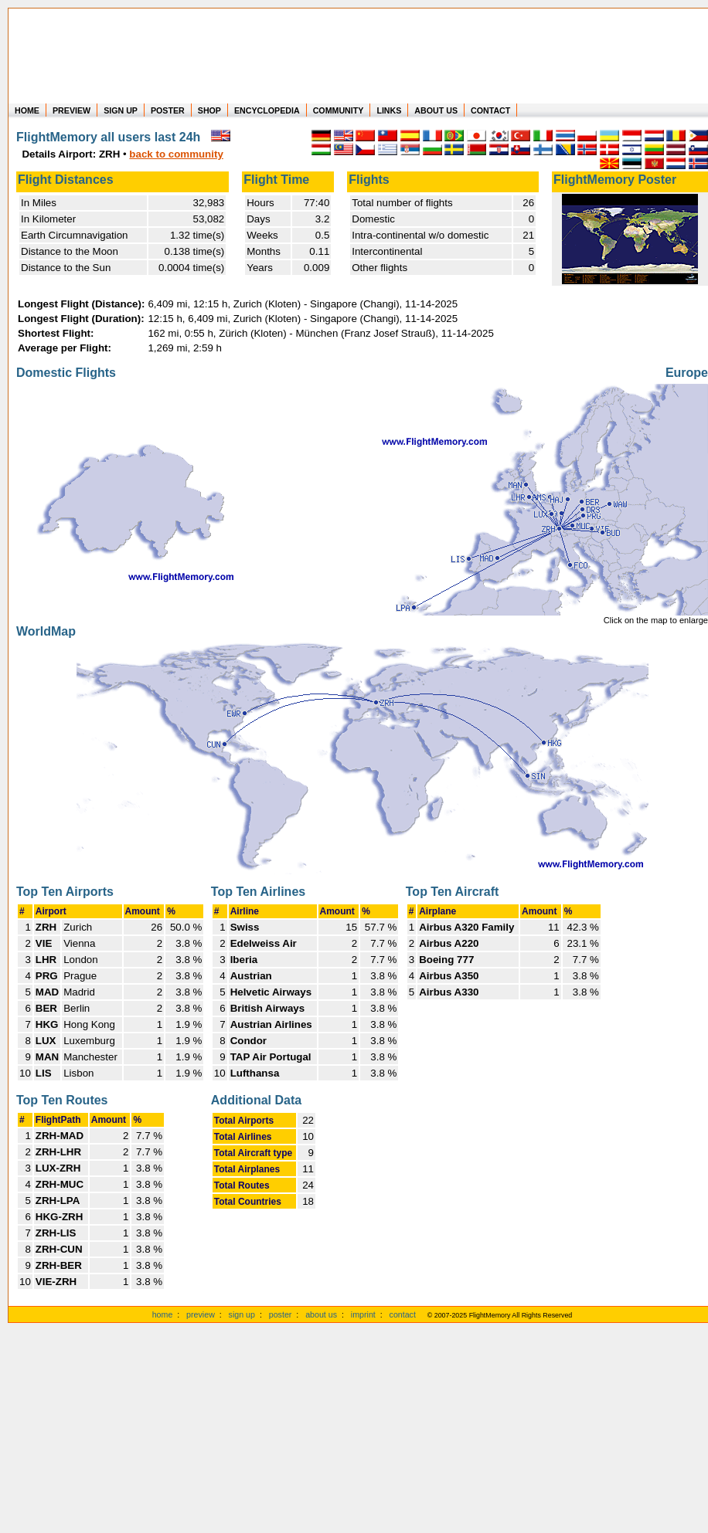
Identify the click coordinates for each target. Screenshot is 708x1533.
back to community (176, 154)
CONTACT (490, 110)
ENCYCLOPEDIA (267, 110)
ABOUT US (436, 110)
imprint (363, 1314)
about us (321, 1314)
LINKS (388, 110)
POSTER (168, 110)
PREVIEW (71, 110)
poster (280, 1314)
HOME (27, 110)
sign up (242, 1314)
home (162, 1314)
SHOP (209, 110)
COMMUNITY (338, 110)
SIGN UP (121, 110)
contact (403, 1314)
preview (200, 1314)
